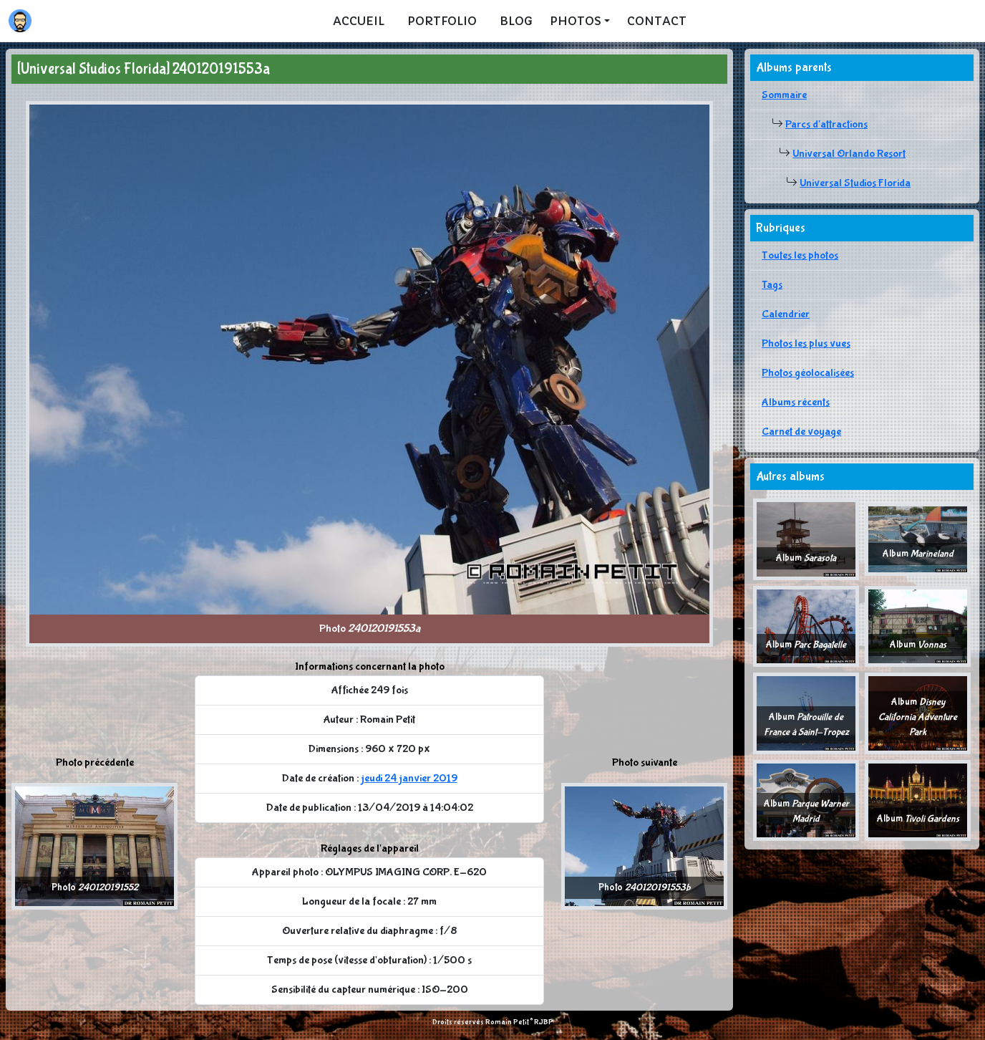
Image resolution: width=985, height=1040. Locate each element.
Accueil (358, 21)
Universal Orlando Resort (849, 153)
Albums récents (796, 402)
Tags (772, 285)
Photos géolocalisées (808, 373)
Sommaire (784, 95)
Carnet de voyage (801, 431)
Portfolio (442, 21)
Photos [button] (575, 21)
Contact (656, 21)
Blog (516, 21)
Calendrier (786, 314)
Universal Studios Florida (855, 183)
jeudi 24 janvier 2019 (409, 778)
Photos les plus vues (806, 343)
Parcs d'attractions (826, 124)
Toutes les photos (800, 255)
